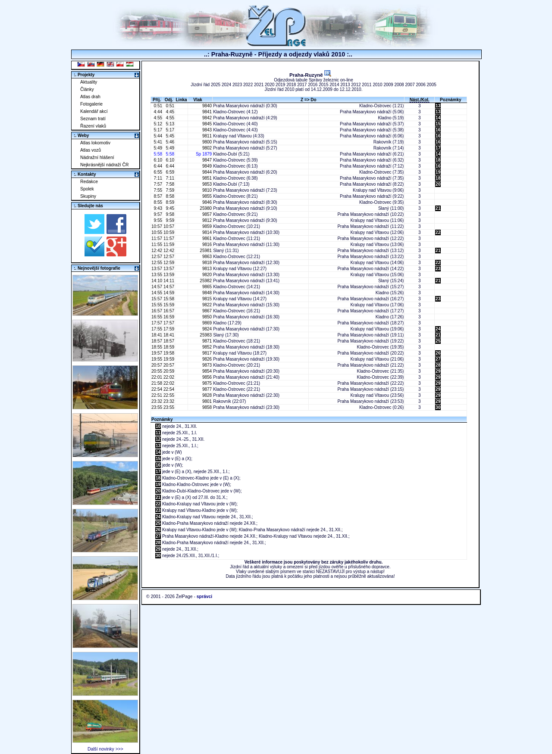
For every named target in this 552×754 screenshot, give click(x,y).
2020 (269, 84)
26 (438, 353)
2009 (388, 84)
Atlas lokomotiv (95, 142)
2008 (399, 84)
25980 (205, 208)
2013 (345, 84)
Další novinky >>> (105, 749)
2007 (409, 84)
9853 (206, 184)
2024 (226, 84)
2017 (302, 84)
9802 (206, 148)
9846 (206, 202)
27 (438, 359)
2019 (280, 84)
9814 (206, 232)
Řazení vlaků (93, 126)
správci (204, 596)
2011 (366, 84)
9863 (206, 256)
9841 (206, 111)
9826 (206, 359)
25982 (205, 280)
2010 (377, 84)
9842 (206, 117)
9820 (206, 274)
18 (438, 160)
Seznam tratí (93, 118)
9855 (206, 196)
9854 (206, 371)
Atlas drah (90, 96)
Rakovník (382, 142)
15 (438, 124)
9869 (206, 323)
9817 (206, 353)
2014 (334, 84)
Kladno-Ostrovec (375, 105)
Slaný (383, 208)
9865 (206, 286)
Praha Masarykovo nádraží (239, 105)
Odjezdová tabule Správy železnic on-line (313, 80)
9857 (206, 214)
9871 (206, 341)
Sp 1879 (204, 154)
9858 (206, 407)
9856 (206, 377)
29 (438, 371)
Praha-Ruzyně (310, 75)
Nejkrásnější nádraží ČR (104, 164)
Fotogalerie (91, 104)
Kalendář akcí (94, 111)
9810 (206, 190)
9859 (206, 226)
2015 (323, 84)
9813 (206, 268)
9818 (206, 262)
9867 (206, 310)
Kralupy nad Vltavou (232, 136)
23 (438, 268)
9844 (206, 172)
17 (438, 148)
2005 (431, 84)
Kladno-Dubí (225, 154)
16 (438, 130)
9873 (206, 365)
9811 (206, 136)
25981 (205, 250)
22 (438, 232)
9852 (206, 347)
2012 (356, 84)
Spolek (87, 189)
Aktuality (88, 82)
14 (438, 117)
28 (438, 365)
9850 (206, 317)
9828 (206, 395)
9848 (206, 292)
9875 (206, 383)
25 (438, 341)
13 (438, 105)
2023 (237, 84)
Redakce (89, 181)
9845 (206, 124)
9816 (206, 244)
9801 (206, 401)
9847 (206, 160)
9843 (206, 130)
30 (438, 407)
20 (438, 184)
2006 (421, 84)
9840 (206, 105)
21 (438, 208)
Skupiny (88, 196)
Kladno (384, 117)
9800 (206, 142)
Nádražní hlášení (97, 157)
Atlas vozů (90, 150)
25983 (205, 335)
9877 (206, 389)
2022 (248, 84)
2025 (215, 84)
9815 (206, 298)
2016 (312, 84)
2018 (291, 84)
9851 (206, 178)
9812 (206, 220)
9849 (206, 166)
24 (438, 329)
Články (87, 89)
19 (438, 172)
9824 (206, 329)
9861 (206, 238)
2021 (258, 84)
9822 (206, 304)
